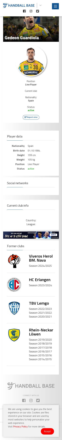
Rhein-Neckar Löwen (41, 332)
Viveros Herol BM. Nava (41, 258)
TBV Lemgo (39, 303)
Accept (47, 431)
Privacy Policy (20, 426)
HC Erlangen (39, 280)
